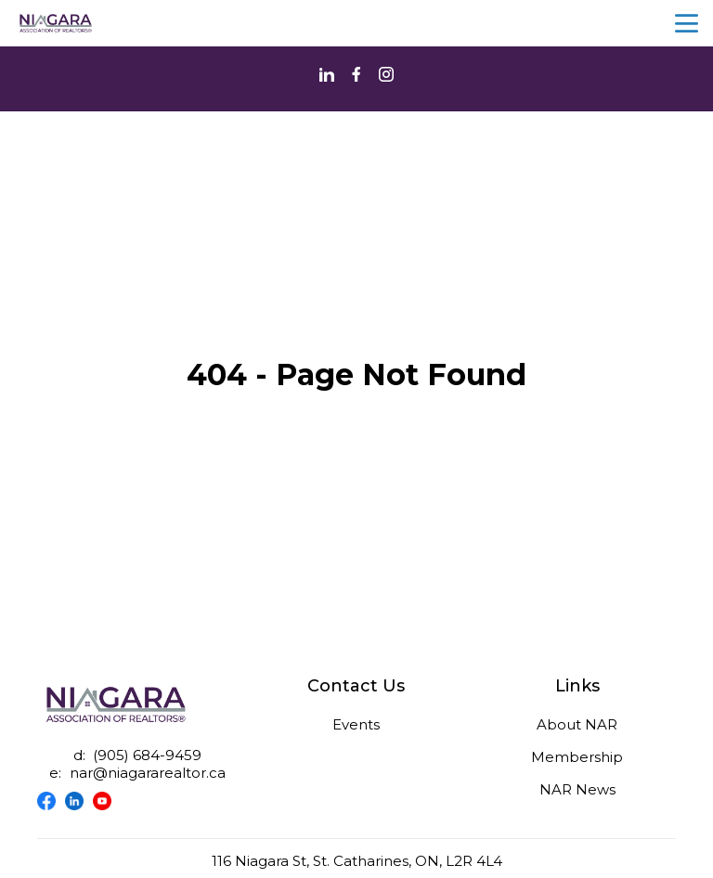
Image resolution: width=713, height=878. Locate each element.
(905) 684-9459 (147, 755)
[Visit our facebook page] (51, 801)
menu (686, 23)
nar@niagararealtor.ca (148, 772)
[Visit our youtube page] (107, 801)
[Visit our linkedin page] (79, 801)
